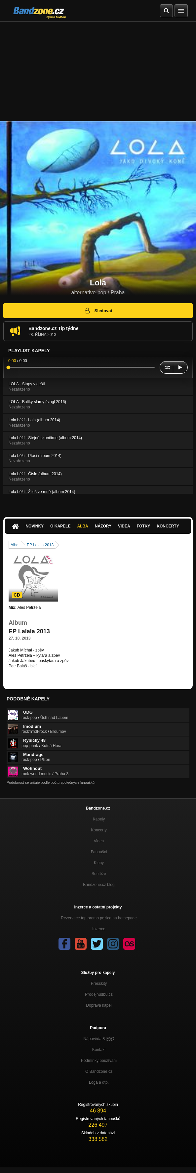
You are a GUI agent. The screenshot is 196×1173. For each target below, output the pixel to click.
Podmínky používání (99, 1060)
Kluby (99, 862)
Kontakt (99, 1049)
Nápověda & (98, 1038)
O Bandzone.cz (98, 1071)
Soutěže (99, 873)
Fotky (143, 526)
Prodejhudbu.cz (98, 994)
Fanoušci (99, 852)
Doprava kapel (98, 1005)
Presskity (99, 983)
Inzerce (98, 929)
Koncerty (168, 526)
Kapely (99, 819)
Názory (103, 526)
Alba (82, 526)
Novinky (34, 526)
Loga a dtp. (99, 1082)
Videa (124, 526)
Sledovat (98, 310)
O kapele (60, 526)
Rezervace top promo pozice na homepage (99, 918)
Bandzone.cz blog (98, 884)
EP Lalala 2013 (40, 545)
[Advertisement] (98, 71)
